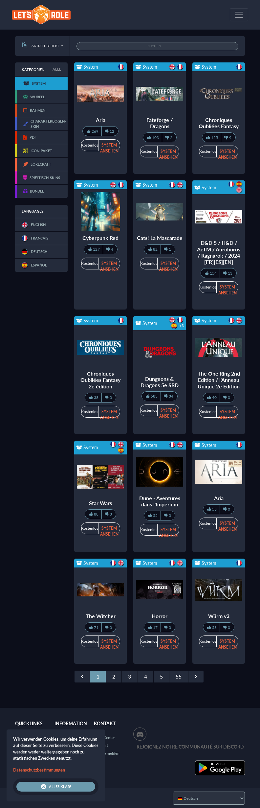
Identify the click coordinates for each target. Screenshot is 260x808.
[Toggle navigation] (239, 14)
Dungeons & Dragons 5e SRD (160, 382)
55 (179, 676)
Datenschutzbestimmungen (39, 770)
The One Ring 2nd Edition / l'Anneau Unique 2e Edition (219, 379)
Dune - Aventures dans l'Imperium (159, 501)
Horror (159, 616)
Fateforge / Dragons (159, 123)
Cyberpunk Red (100, 238)
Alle (57, 69)
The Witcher (101, 616)
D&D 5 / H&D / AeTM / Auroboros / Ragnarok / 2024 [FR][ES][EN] (218, 252)
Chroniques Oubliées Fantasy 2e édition (100, 379)
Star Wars (100, 503)
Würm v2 (218, 616)
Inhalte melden (106, 753)
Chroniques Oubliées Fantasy (219, 123)
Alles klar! (56, 786)
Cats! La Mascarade (160, 238)
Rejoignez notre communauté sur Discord (190, 747)
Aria (100, 120)
